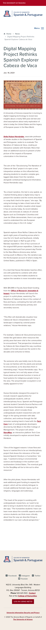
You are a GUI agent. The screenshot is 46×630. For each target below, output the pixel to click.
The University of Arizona (23, 619)
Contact (32, 593)
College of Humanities (27, 596)
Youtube (24, 579)
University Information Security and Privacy (23, 613)
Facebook (12, 576)
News (17, 34)
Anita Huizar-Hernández (14, 136)
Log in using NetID (23, 601)
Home (8, 34)
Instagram (25, 576)
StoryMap (8, 432)
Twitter (37, 576)
